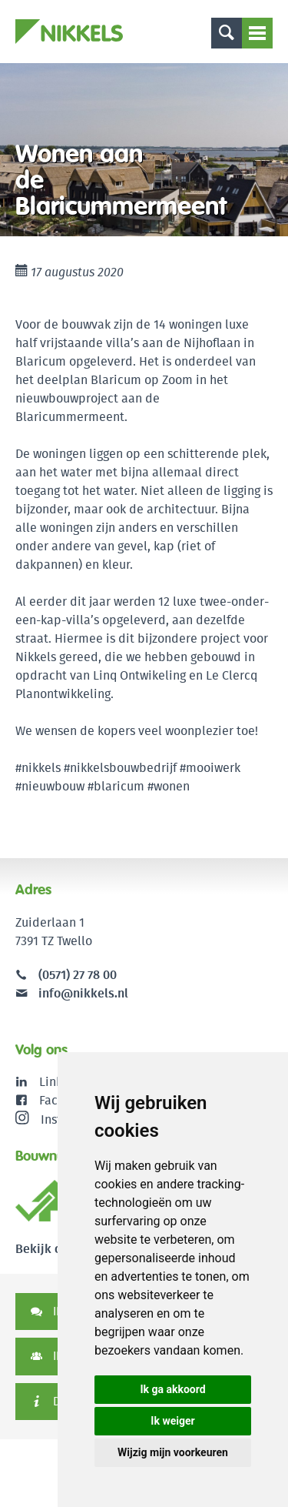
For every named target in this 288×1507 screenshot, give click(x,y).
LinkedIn (63, 1082)
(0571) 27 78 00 (77, 975)
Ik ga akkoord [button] (172, 1389)
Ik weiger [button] (172, 1421)
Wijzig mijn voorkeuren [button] (173, 1452)
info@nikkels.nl (71, 993)
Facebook (65, 1100)
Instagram (56, 1119)
